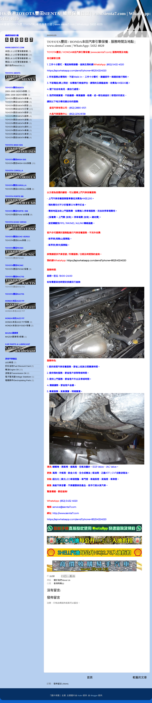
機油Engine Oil (12, 370)
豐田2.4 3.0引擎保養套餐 (16, 62)
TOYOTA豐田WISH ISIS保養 (18, 163)
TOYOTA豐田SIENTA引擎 (17, 109)
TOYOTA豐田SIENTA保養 (17, 98)
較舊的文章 (140, 677)
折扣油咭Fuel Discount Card (18, 366)
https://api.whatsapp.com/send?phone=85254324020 (96, 260)
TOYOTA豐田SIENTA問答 (17, 105)
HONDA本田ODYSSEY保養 (17, 325)
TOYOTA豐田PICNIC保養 (16, 269)
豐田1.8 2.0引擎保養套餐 (16, 58)
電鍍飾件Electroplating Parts (18, 380)
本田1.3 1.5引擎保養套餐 (16, 51)
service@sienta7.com (64, 507)
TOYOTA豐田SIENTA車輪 (17, 137)
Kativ (80, 695)
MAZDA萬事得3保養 (14, 337)
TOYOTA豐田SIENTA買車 (17, 123)
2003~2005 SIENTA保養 (16, 91)
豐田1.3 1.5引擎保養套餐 (16, 55)
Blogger (94, 695)
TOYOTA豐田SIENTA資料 (17, 127)
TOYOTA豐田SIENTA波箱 (17, 120)
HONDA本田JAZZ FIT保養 (17, 322)
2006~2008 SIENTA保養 (16, 95)
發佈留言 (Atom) (61, 684)
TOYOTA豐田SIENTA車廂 (17, 130)
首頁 (90, 677)
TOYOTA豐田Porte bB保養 (17, 215)
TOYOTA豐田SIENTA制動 (17, 102)
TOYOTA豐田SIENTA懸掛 (17, 112)
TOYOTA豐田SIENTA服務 (17, 116)
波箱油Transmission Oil (15, 373)
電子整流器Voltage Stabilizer (18, 377)
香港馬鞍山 (59, 583)
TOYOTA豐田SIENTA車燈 (17, 134)
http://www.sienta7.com (65, 513)
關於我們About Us (62, 580)
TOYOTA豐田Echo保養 (15, 240)
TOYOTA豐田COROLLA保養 (18, 189)
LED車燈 (9, 362)
